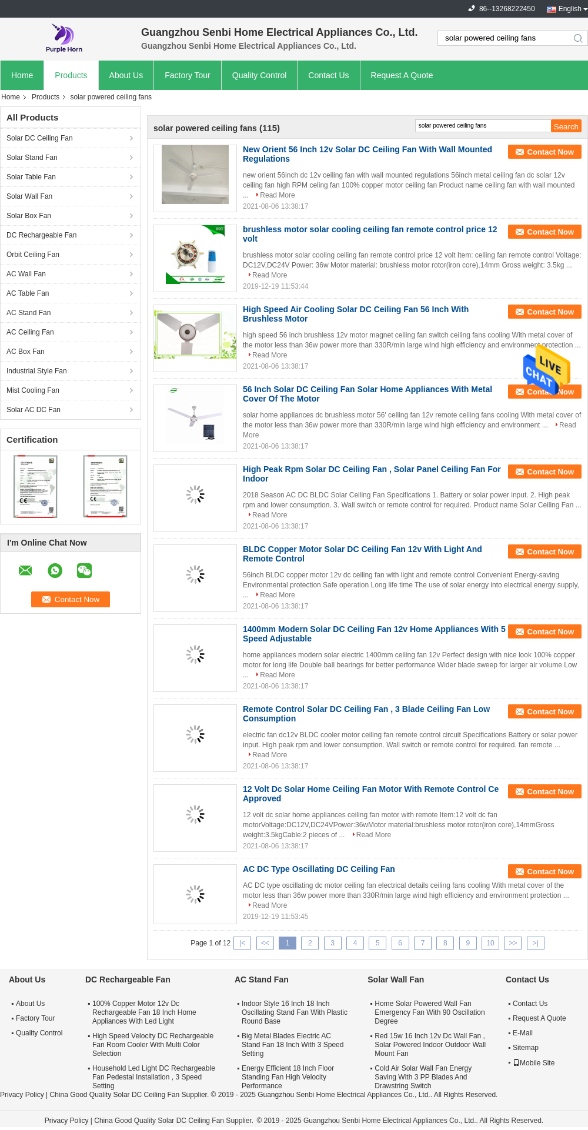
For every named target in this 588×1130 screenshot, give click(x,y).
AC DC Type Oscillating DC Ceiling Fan (319, 869)
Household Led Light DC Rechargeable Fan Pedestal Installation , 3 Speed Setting (153, 1077)
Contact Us (328, 75)
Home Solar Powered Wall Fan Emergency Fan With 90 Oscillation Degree (430, 1012)
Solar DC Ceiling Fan (39, 138)
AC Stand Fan (28, 313)
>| (536, 943)
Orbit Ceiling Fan (32, 254)
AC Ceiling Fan (30, 332)
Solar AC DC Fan (33, 410)
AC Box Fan (25, 351)
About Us (126, 75)
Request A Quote (402, 75)
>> (513, 943)
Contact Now (550, 152)
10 (490, 943)
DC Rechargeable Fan (41, 235)
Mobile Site (533, 1063)
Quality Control (259, 75)
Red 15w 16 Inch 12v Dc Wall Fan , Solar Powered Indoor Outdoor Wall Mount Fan (430, 1045)
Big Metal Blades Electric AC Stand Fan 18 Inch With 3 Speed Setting (292, 1045)
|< (242, 943)
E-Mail (523, 1033)
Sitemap (526, 1048)
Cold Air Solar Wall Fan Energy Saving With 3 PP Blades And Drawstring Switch (423, 1077)
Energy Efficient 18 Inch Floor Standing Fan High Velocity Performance (288, 1077)
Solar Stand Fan (32, 157)
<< (265, 943)
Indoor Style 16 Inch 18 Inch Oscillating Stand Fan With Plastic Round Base (295, 1012)
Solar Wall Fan (29, 196)
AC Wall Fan (26, 274)
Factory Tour (188, 75)
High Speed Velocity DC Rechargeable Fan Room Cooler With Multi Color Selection (152, 1045)
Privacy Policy (22, 1095)
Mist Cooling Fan (32, 390)
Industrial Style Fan (36, 371)
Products (71, 75)
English (570, 9)
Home (22, 75)
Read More (277, 195)
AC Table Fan (27, 293)
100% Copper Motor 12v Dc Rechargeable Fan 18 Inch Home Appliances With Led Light (144, 1012)
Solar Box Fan (28, 216)
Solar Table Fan (31, 177)
